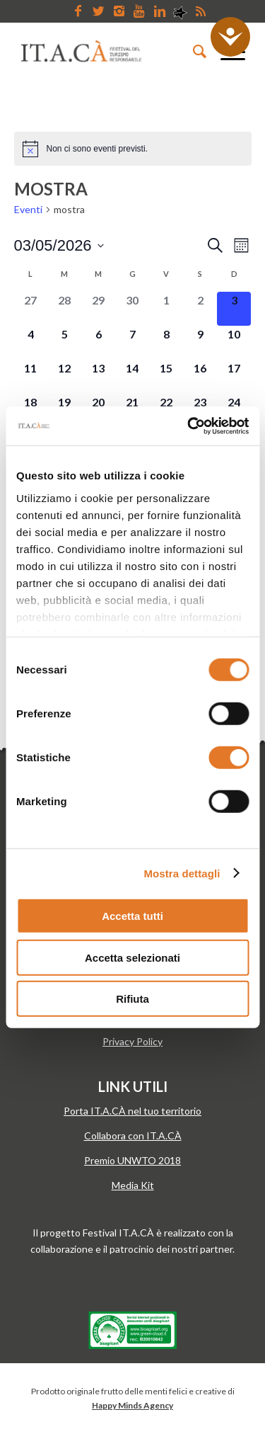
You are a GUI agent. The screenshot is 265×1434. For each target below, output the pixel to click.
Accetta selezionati (132, 957)
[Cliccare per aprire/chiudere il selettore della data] (59, 245)
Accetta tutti (132, 916)
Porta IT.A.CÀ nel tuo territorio (132, 1111)
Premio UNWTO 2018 (132, 1160)
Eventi (28, 209)
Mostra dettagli (181, 873)
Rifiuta (132, 999)
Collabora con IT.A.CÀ (133, 1135)
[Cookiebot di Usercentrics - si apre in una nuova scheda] (189, 425)
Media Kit (133, 1185)
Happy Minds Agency (132, 1405)
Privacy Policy (132, 1041)
